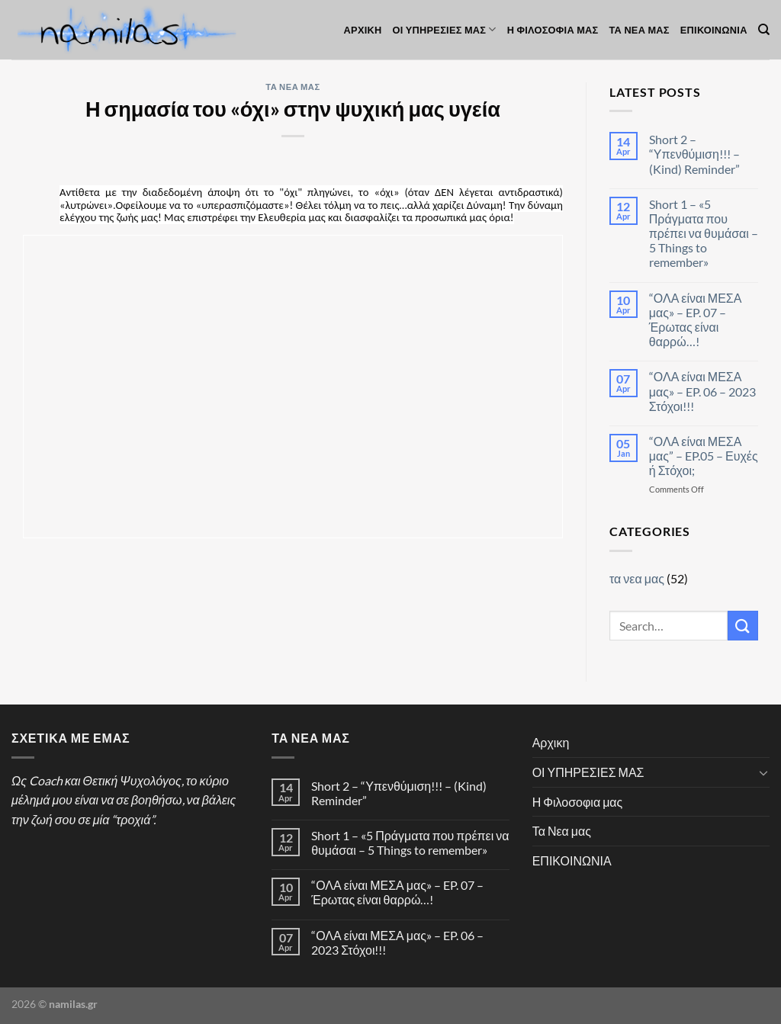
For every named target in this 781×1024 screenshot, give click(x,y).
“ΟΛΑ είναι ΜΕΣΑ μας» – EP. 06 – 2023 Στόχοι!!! (702, 390)
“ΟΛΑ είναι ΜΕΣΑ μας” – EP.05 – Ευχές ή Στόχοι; (703, 455)
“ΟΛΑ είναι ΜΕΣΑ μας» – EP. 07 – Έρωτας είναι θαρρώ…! (695, 320)
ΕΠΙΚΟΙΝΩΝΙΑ (713, 30)
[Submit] (743, 625)
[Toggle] (763, 772)
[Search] (764, 29)
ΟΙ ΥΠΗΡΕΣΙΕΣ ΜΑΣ (445, 29)
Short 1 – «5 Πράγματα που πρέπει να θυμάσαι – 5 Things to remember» (703, 233)
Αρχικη (363, 30)
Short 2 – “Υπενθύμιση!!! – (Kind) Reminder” (694, 153)
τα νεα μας (292, 86)
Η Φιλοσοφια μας (553, 30)
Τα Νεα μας (639, 30)
